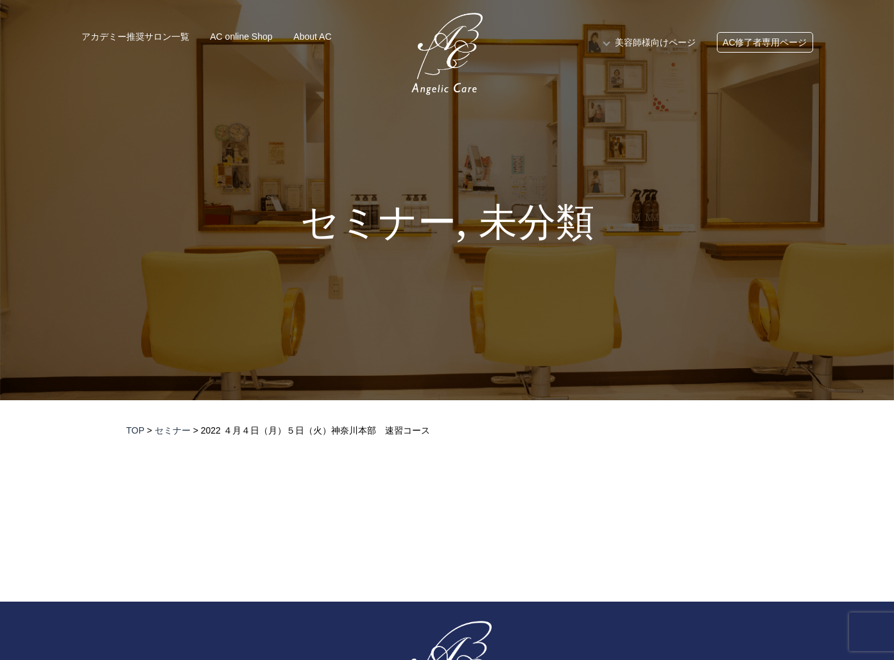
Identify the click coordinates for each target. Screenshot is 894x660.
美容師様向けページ (655, 42)
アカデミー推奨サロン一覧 (135, 36)
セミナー (378, 222)
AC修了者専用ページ (765, 42)
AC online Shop (241, 36)
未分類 (536, 222)
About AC (312, 36)
